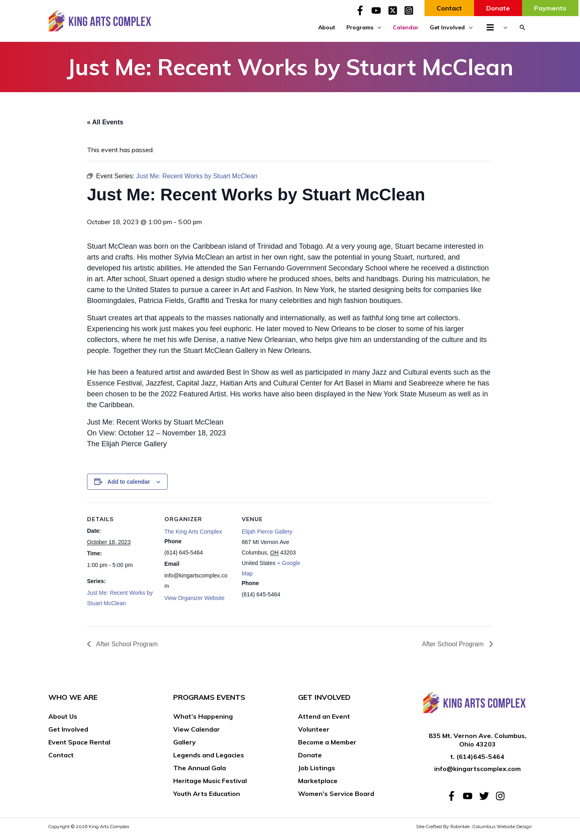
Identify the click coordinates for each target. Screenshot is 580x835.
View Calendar (196, 729)
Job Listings (316, 768)
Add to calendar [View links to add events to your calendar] (129, 481)
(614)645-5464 (480, 757)
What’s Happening (203, 716)
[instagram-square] (410, 10)
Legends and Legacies (208, 755)
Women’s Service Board (336, 794)
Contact (61, 755)
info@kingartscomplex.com (477, 769)
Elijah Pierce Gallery (267, 531)
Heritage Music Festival (210, 781)
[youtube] (378, 10)
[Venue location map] (361, 557)
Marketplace (318, 781)
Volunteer (313, 729)
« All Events (105, 122)
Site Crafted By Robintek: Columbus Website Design (474, 826)
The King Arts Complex (193, 531)
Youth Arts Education (206, 794)
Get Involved (68, 729)
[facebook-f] (362, 10)
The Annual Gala (199, 768)
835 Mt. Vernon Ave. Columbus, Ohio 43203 (477, 740)
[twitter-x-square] (395, 10)
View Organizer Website (194, 598)
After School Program (126, 644)
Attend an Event (324, 716)
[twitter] (486, 796)
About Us (62, 716)
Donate (310, 755)
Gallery (184, 742)
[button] (522, 27)
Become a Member (327, 742)
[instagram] (501, 796)
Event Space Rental (79, 742)
